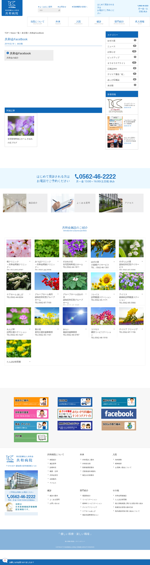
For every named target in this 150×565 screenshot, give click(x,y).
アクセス (53, 492)
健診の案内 (54, 505)
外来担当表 (86, 473)
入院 (78, 22)
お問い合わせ (55, 513)
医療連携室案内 (88, 477)
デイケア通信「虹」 (121, 73)
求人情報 (140, 22)
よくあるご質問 (46, 7)
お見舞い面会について (123, 477)
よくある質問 (55, 509)
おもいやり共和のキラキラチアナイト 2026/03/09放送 (130, 137)
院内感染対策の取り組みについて (127, 521)
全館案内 (53, 489)
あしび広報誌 (121, 78)
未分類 (121, 83)
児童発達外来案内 (89, 481)
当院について (37, 22)
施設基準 (53, 473)
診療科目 (53, 477)
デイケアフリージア (89, 517)
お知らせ (121, 51)
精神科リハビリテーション (92, 513)
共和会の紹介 (29, 55)
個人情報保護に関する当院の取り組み (129, 513)
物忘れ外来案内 (88, 485)
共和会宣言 (54, 485)
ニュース (121, 46)
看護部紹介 (86, 505)
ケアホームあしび (89, 521)
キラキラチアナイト (121, 62)
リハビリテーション (89, 509)
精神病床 (118, 473)
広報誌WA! (121, 67)
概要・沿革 (54, 481)
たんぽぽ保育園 (121, 509)
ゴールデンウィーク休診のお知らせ (129, 102)
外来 (58, 22)
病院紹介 (53, 469)
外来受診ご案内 (88, 469)
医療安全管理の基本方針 (124, 517)
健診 (99, 22)
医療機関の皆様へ (80, 7)
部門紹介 (119, 22)
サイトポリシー (80, 551)
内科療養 (118, 469)
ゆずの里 (121, 40)
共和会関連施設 (121, 505)
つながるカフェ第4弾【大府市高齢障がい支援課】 (130, 120)
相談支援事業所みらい (90, 525)
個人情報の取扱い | (70, 551)
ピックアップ (121, 56)
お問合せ (62, 7)
